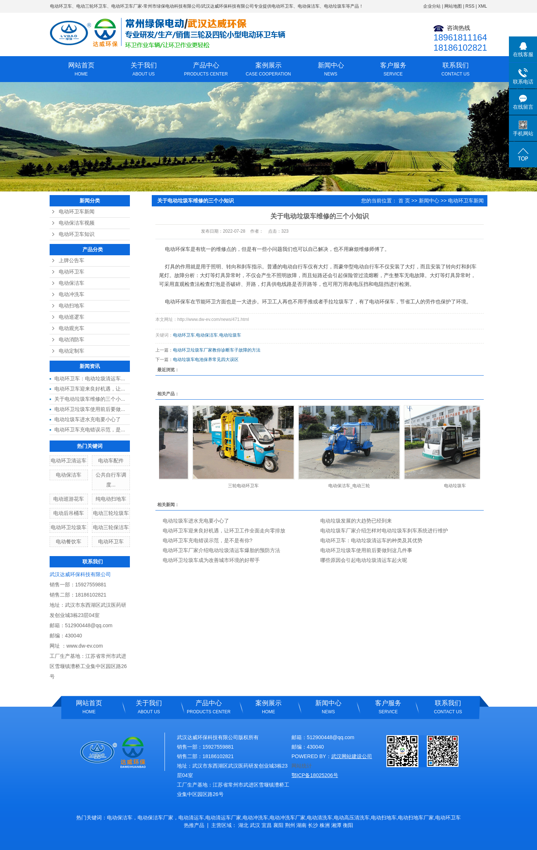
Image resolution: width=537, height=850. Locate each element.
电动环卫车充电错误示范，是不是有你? (207, 540)
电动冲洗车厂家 (287, 817)
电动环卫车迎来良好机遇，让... (89, 389)
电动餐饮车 (68, 541)
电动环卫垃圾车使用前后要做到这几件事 (366, 550)
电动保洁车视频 (76, 223)
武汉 (255, 825)
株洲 (325, 825)
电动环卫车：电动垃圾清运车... (89, 378)
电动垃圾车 (230, 335)
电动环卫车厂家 (126, 6)
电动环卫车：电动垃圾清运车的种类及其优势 (371, 540)
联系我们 (455, 70)
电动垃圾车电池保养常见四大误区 (206, 359)
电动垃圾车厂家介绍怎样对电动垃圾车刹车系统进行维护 (384, 530)
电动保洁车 (71, 283)
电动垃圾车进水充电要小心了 (87, 419)
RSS (470, 6)
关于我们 (143, 70)
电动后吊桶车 (68, 513)
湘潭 (336, 825)
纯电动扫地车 (111, 499)
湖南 (301, 825)
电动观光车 (71, 328)
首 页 (404, 200)
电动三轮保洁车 (111, 527)
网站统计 (301, 766)
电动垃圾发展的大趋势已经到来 (356, 521)
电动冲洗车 (71, 294)
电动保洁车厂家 (155, 817)
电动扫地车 (71, 305)
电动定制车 (71, 351)
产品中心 (206, 70)
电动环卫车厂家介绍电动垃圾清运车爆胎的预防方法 (221, 550)
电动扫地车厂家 (416, 817)
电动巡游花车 (68, 499)
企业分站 (432, 6)
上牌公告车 (71, 260)
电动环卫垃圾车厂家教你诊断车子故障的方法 (216, 350)
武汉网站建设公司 (351, 756)
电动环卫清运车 (68, 460)
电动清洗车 (319, 817)
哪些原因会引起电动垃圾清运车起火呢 (363, 560)
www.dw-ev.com (84, 646)
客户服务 (393, 70)
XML (482, 6)
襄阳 (278, 825)
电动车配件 (111, 460)
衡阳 (348, 825)
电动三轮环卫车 (91, 6)
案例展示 (268, 70)
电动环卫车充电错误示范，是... (89, 429)
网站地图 (453, 6)
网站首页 (81, 70)
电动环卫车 (61, 6)
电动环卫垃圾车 (68, 527)
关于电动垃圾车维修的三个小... (89, 399)
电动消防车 (71, 339)
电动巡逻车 (71, 317)
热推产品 (194, 825)
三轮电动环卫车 (245, 485)
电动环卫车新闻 (76, 211)
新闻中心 (330, 70)
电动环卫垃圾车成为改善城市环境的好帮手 (211, 560)
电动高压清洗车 (352, 817)
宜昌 (267, 825)
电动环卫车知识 (76, 234)
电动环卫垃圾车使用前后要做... (89, 409)
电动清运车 (191, 817)
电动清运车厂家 (223, 817)
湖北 (243, 825)
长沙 (313, 825)
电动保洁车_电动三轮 (351, 485)
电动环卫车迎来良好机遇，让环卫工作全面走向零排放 (224, 530)
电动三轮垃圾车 (111, 513)
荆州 (290, 825)
